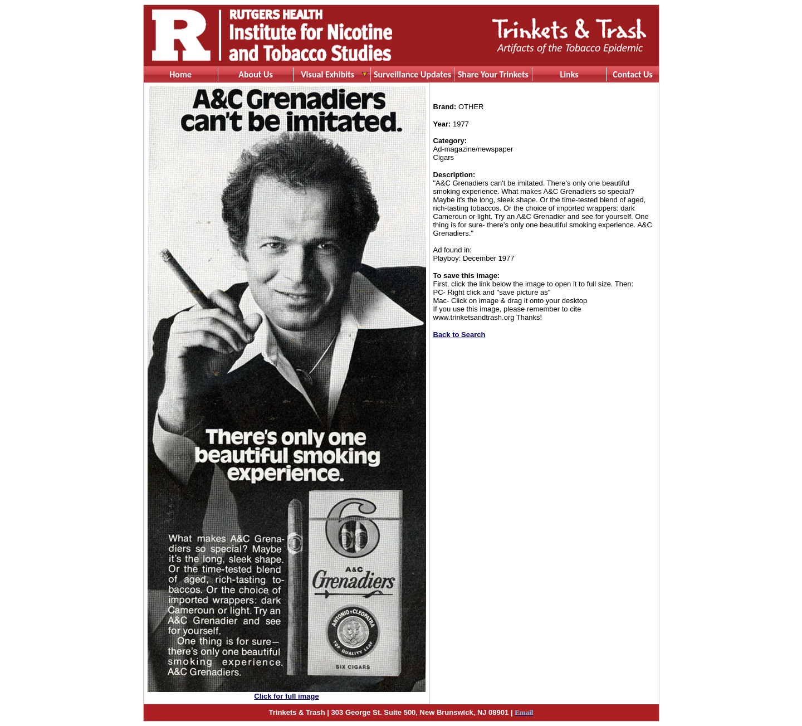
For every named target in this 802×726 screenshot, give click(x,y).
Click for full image (286, 696)
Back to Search (459, 334)
